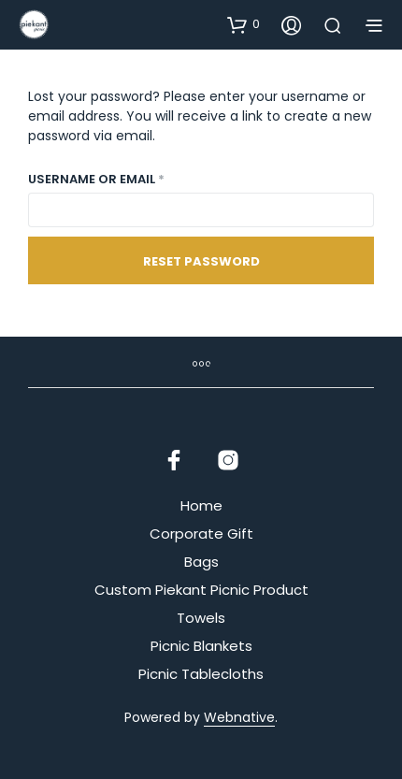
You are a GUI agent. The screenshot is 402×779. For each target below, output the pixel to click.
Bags (201, 561)
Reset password (201, 261)
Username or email (126, 177)
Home (201, 505)
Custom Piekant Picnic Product (201, 589)
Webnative (239, 718)
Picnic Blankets (201, 646)
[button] (243, 24)
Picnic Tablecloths (201, 674)
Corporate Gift (201, 533)
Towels (201, 618)
